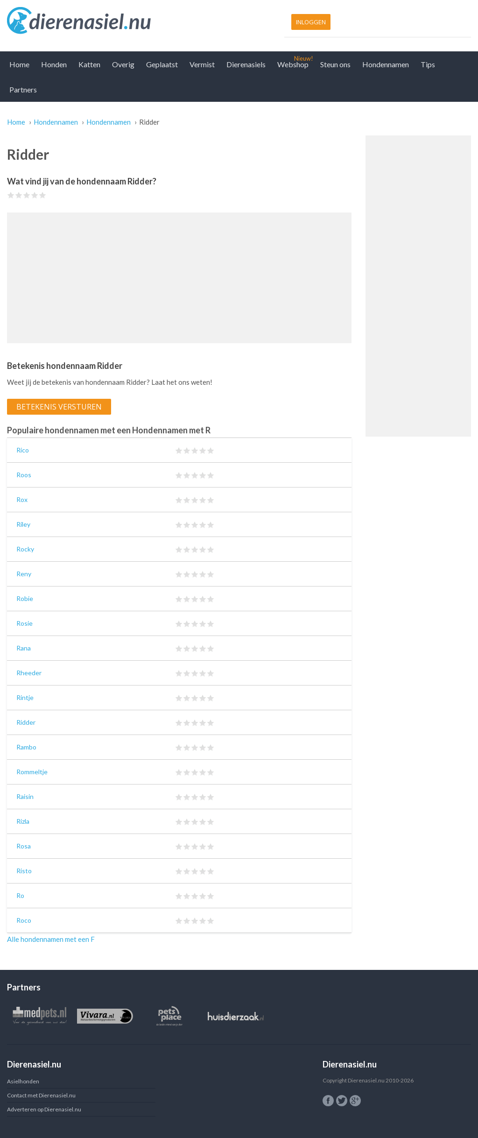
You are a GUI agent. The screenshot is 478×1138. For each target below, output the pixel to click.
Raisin (25, 796)
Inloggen (311, 22)
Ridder (25, 722)
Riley (23, 524)
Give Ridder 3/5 (27, 194)
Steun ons (335, 64)
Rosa (23, 846)
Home (19, 64)
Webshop (293, 64)
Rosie (24, 623)
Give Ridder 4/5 (35, 194)
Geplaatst (162, 64)
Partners (23, 89)
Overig (123, 64)
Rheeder (29, 673)
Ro (20, 895)
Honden (54, 64)
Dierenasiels (246, 64)
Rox (22, 499)
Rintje (25, 697)
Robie (24, 598)
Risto (24, 871)
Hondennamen (385, 64)
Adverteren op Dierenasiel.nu (44, 1109)
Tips (428, 64)
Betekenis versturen (59, 407)
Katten (89, 64)
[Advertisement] (179, 277)
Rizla (22, 821)
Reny (23, 574)
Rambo (26, 747)
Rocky (25, 549)
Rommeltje (32, 772)
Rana (23, 648)
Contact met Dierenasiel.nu (41, 1095)
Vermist (202, 64)
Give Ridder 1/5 (11, 194)
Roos (23, 475)
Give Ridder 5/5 (43, 194)
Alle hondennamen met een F (51, 939)
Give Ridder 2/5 (19, 194)
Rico (22, 450)
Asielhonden (23, 1081)
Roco (23, 920)
